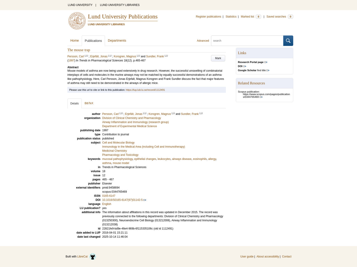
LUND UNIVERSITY (80, 5)
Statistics (231, 16)
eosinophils (200, 159)
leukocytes (164, 159)
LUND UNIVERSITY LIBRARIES (120, 5)
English (106, 204)
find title (252, 70)
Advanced (203, 40)
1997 (71, 60)
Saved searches (279, 16)
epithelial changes (145, 159)
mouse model (121, 163)
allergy (212, 159)
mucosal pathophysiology (117, 159)
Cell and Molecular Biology (118, 142)
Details (74, 103)
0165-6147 (108, 195)
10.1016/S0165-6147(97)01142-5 (122, 200)
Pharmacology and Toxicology (120, 154)
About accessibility (268, 256)
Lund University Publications (123, 16)
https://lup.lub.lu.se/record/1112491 (145, 89)
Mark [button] (218, 58)
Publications (93, 41)
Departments (117, 40)
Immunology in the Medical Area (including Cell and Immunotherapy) (143, 146)
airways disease (181, 159)
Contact (286, 256)
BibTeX (89, 103)
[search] (247, 40)
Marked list (251, 16)
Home (74, 40)
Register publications (208, 16)
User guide (247, 256)
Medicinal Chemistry (114, 150)
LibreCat (86, 256)
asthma (106, 163)
